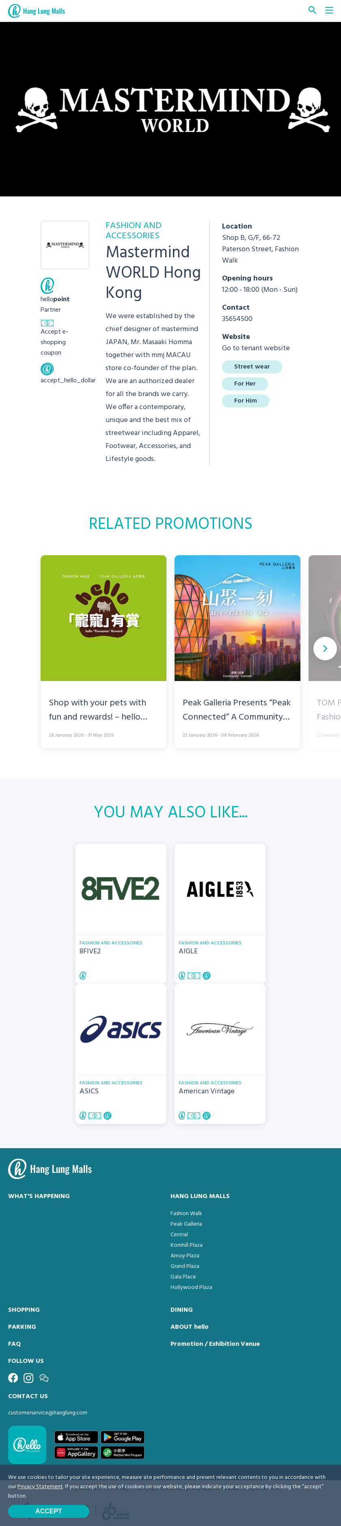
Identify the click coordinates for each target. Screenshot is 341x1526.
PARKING (22, 1327)
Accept (48, 1511)
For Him (245, 401)
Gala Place (183, 1277)
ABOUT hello (189, 1327)
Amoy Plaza (184, 1256)
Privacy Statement (40, 1487)
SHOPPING (24, 1310)
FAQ (14, 1344)
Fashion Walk (186, 1213)
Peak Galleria (186, 1224)
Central (179, 1234)
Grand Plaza (184, 1266)
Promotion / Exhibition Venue (215, 1344)
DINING (181, 1310)
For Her (245, 384)
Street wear (252, 367)
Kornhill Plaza (186, 1245)
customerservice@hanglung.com (47, 1413)
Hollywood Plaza (191, 1287)
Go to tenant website (256, 348)
